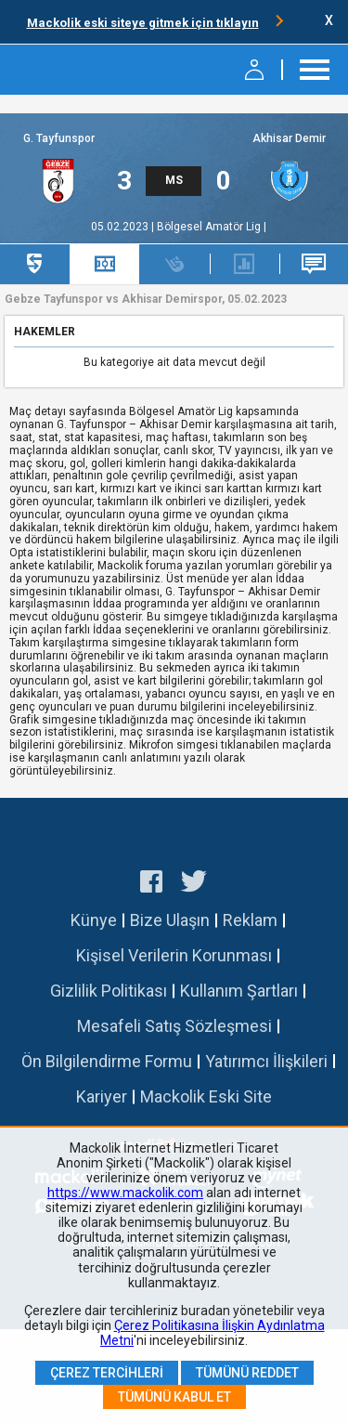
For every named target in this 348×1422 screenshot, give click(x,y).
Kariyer (101, 1096)
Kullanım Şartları (239, 990)
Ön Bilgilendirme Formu (106, 1061)
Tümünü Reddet (247, 1372)
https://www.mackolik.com (125, 1192)
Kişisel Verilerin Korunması (174, 955)
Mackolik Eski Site (206, 1096)
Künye (94, 920)
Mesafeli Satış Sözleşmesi (174, 1026)
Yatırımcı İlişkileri (266, 1061)
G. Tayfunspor (59, 139)
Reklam (250, 920)
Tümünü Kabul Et (174, 1396)
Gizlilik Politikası (108, 990)
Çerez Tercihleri (106, 1372)
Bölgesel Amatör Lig (210, 226)
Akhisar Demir (289, 139)
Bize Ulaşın (170, 920)
